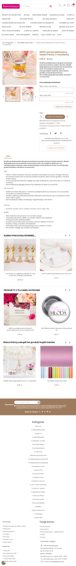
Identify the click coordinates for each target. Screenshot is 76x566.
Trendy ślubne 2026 (10, 558)
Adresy (43, 534)
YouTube (42, 412)
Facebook (40, 412)
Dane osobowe (45, 526)
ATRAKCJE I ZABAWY (31, 31)
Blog (59, 35)
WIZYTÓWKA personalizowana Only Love (56, 274)
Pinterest (61, 133)
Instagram (47, 412)
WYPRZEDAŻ (38, 514)
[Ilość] (42, 117)
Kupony (43, 537)
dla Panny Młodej (26, 19)
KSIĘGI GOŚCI (6, 27)
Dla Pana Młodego (50, 19)
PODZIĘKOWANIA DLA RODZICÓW (13, 23)
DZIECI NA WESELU (68, 31)
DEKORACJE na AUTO (66, 27)
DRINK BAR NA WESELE (50, 31)
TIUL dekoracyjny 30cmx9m (57, 381)
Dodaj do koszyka (55, 117)
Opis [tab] (8, 156)
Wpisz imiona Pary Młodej (48, 86)
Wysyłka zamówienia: (46, 123)
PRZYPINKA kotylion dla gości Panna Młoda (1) (56, 329)
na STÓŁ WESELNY (25, 27)
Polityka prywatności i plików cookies (15, 526)
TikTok (50, 412)
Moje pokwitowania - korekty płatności (52, 532)
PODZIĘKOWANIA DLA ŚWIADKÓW (42, 23)
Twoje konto (46, 522)
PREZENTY (35, 35)
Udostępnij (50, 133)
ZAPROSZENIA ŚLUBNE (39, 15)
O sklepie (6, 534)
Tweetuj (56, 133)
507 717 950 (63, 559)
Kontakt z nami (8, 539)
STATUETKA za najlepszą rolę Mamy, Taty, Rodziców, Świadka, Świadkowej (20, 275)
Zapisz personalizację (64, 107)
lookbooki (7, 550)
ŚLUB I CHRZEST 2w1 (48, 35)
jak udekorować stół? (10, 553)
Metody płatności (9, 531)
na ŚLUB (26, 15)
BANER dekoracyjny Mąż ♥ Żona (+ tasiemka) (20, 381)
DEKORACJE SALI (45, 27)
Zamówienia (45, 529)
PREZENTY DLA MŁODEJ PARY (11, 15)
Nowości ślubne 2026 (10, 561)
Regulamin (7, 529)
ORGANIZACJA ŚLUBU (57, 15)
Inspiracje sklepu (9, 556)
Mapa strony (7, 542)
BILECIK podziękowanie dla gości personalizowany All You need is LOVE (20, 329)
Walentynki (6, 19)
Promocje (7, 537)
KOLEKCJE (70, 15)
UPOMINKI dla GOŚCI (66, 23)
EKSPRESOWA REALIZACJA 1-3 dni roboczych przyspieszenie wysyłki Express (56, 139)
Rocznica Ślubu (8, 35)
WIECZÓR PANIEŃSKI (23, 35)
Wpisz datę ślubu (45, 95)
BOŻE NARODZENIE (39, 437)
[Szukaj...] (38, 6)
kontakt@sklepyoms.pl (56, 562)
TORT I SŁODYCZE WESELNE (11, 31)
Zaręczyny (70, 19)
